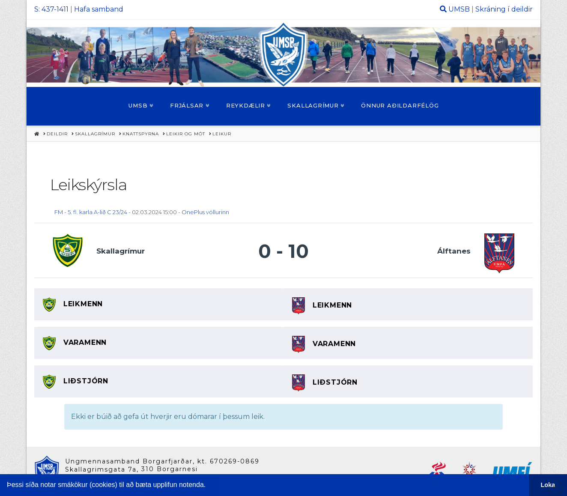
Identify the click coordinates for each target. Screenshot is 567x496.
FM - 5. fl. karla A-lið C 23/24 (90, 212)
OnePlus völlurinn (205, 212)
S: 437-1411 (51, 9)
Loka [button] (548, 484)
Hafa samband (98, 9)
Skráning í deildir (504, 9)
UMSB (459, 9)
